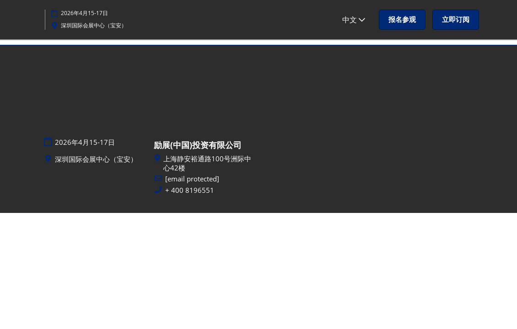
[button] (402, 20)
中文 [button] (353, 20)
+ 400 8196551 (189, 190)
